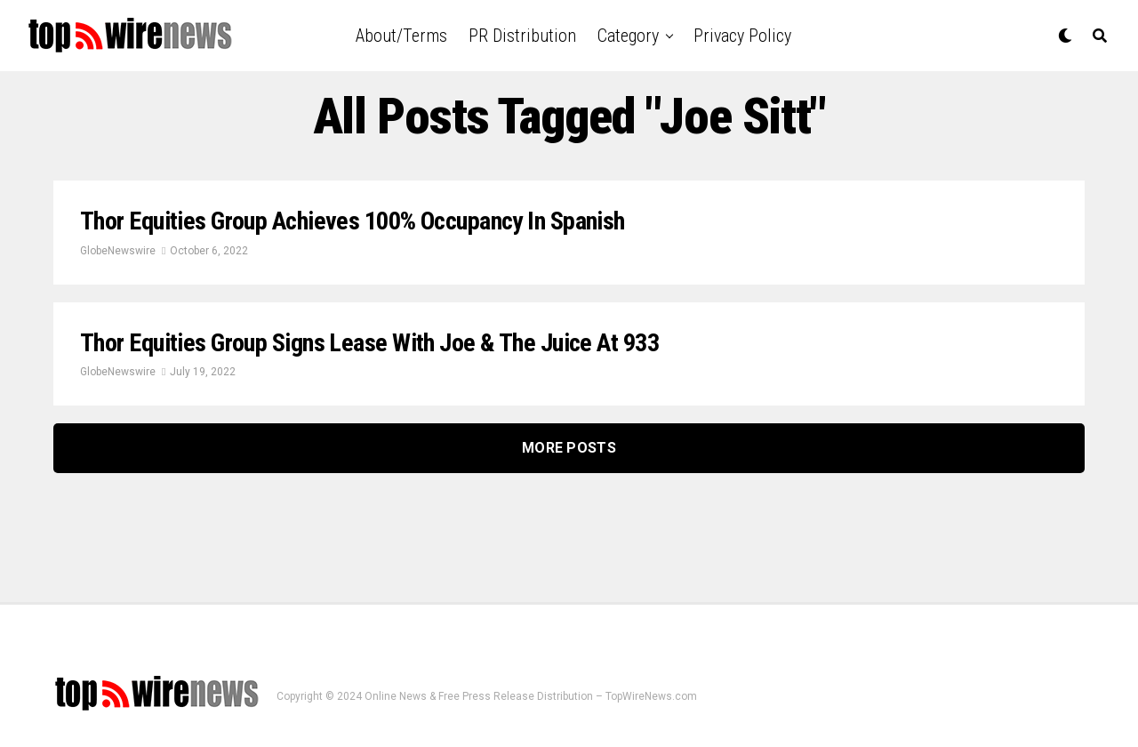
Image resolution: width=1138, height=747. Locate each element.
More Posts (569, 447)
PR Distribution (522, 35)
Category (628, 35)
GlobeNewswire (118, 251)
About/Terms (401, 35)
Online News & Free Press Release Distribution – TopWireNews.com (531, 696)
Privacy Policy (742, 35)
